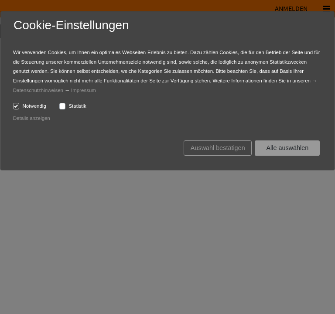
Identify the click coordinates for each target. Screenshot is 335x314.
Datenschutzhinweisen (38, 90)
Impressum (83, 90)
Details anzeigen (31, 118)
